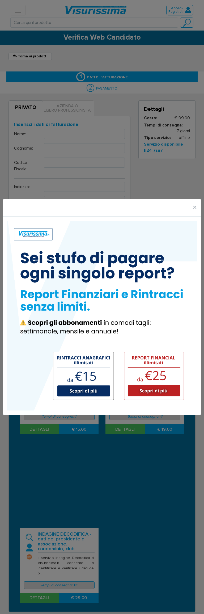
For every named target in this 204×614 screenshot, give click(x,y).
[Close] (194, 207)
